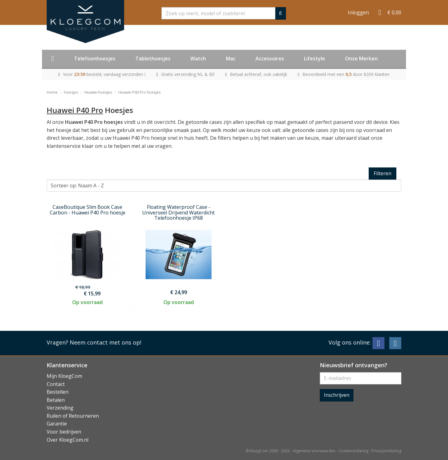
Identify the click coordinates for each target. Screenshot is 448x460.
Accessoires (269, 58)
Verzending (60, 407)
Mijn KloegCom (64, 376)
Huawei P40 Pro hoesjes (139, 92)
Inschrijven (336, 395)
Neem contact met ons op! (105, 342)
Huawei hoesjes (98, 92)
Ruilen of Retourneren (73, 415)
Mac (231, 58)
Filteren (382, 173)
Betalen (56, 400)
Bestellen (57, 391)
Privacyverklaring (386, 450)
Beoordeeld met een (346, 74)
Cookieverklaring (353, 450)
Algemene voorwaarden (314, 450)
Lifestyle (314, 58)
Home (52, 92)
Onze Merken (361, 58)
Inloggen (358, 12)
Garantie (57, 423)
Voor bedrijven (64, 431)
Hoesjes (71, 92)
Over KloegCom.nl (67, 439)
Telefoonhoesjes (94, 58)
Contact (56, 384)
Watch (198, 58)
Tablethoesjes (152, 58)
